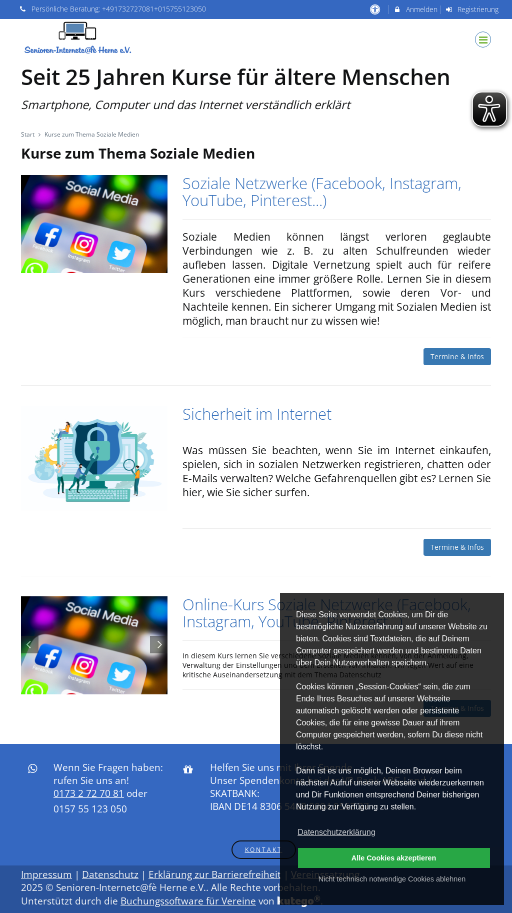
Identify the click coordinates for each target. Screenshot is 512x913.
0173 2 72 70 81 (89, 793)
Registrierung (472, 9)
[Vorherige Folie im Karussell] (29, 644)
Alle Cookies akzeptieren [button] (394, 858)
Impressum (46, 874)
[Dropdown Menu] (483, 40)
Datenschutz (110, 874)
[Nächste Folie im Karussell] (159, 644)
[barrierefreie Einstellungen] (376, 9)
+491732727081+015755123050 (154, 9)
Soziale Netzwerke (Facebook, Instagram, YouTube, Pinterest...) (322, 192)
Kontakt (263, 849)
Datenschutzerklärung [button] (337, 832)
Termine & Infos (457, 356)
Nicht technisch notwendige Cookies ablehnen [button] (392, 879)
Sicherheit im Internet (257, 413)
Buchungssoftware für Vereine (188, 900)
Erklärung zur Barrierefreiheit (214, 874)
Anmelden (415, 9)
